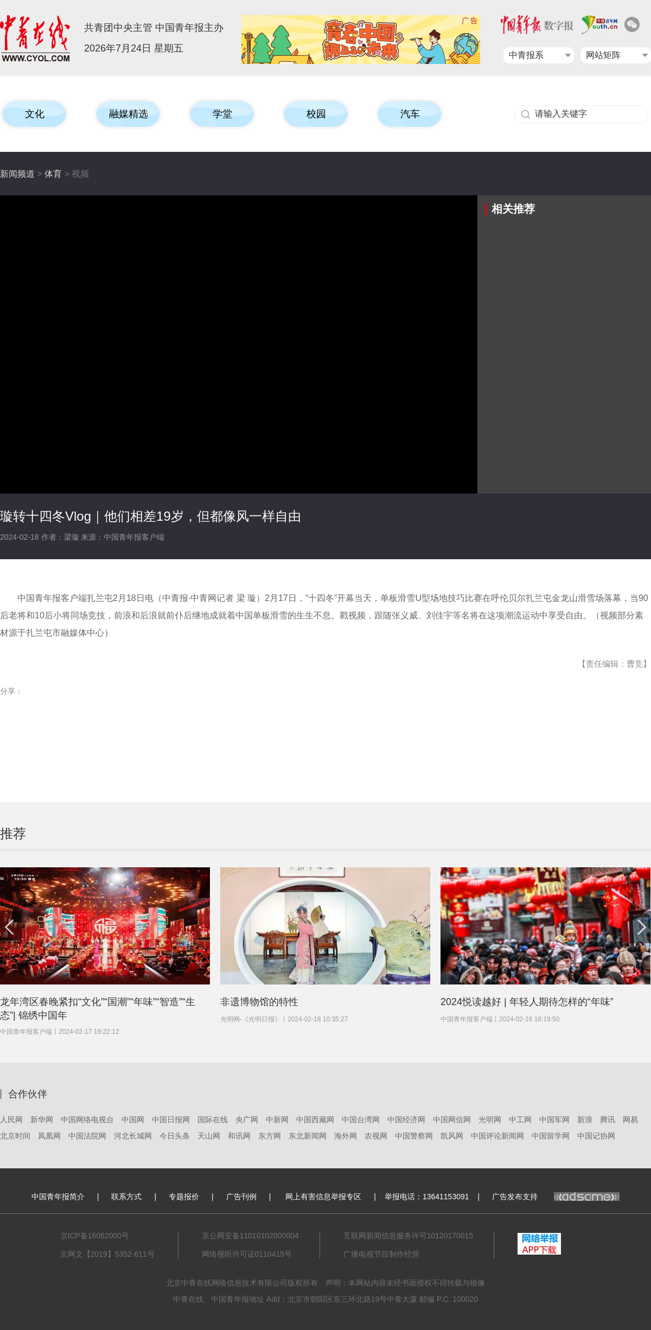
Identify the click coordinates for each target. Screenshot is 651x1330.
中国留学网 (551, 1135)
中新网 (277, 1119)
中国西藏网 (315, 1119)
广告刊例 (241, 1196)
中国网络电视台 (87, 1119)
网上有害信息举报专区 (323, 1196)
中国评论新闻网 (497, 1135)
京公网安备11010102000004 (250, 1235)
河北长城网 (133, 1135)
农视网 (376, 1135)
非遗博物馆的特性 (259, 1001)
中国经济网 (406, 1119)
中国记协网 (596, 1135)
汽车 (410, 113)
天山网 (208, 1135)
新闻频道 (17, 173)
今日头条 (174, 1135)
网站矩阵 (603, 55)
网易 (630, 1119)
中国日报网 (171, 1119)
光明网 (489, 1119)
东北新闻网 (308, 1135)
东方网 (269, 1135)
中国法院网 (87, 1135)
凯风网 (452, 1135)
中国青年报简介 (58, 1196)
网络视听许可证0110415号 (247, 1254)
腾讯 (607, 1119)
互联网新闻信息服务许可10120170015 (408, 1235)
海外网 (345, 1135)
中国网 (133, 1119)
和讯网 (239, 1135)
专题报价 (184, 1196)
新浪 (584, 1119)
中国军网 (554, 1119)
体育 (53, 173)
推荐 (13, 833)
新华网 (41, 1119)
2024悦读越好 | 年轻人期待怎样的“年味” (527, 1001)
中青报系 (526, 55)
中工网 (520, 1119)
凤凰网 (49, 1135)
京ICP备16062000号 (95, 1235)
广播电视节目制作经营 (381, 1254)
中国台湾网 (361, 1119)
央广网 (246, 1119)
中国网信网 (452, 1119)
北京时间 (15, 1135)
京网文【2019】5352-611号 (107, 1254)
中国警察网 (414, 1135)
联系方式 (126, 1196)
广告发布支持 (556, 1196)
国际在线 (212, 1119)
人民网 (11, 1119)
